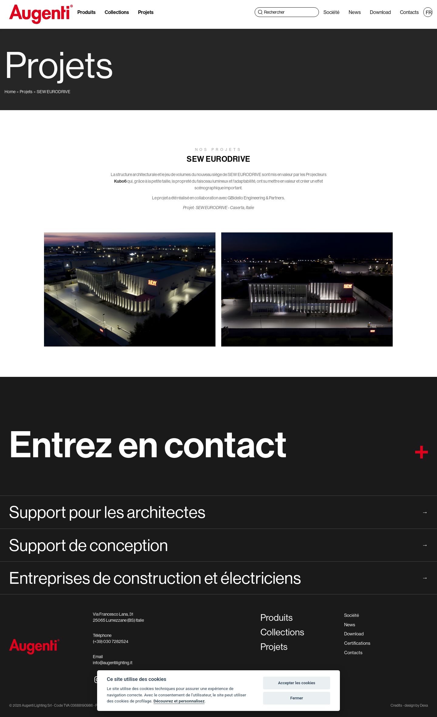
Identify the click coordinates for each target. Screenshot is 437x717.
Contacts (409, 12)
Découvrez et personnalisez (179, 700)
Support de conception (218, 545)
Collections (117, 12)
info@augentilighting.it (112, 662)
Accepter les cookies (296, 683)
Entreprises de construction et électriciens (218, 577)
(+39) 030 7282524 (110, 641)
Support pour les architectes (218, 512)
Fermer (296, 698)
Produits (86, 12)
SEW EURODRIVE (53, 91)
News (355, 12)
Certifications (357, 643)
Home (10, 91)
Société (332, 12)
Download (380, 12)
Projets (146, 12)
